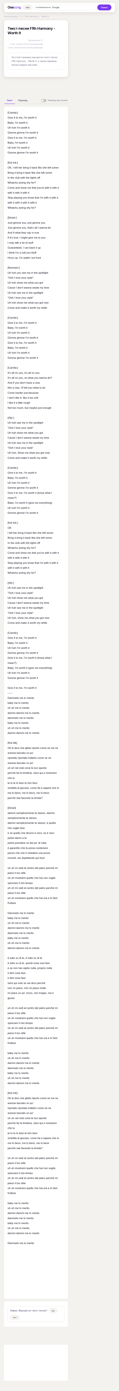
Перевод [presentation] (22, 100)
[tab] (9, 100)
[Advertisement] (52, 87)
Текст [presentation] (10, 100)
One (14, 7)
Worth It (45, 16)
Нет (15, 1317)
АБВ (28, 7)
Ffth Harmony (31, 16)
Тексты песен (10, 16)
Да (53, 1310)
